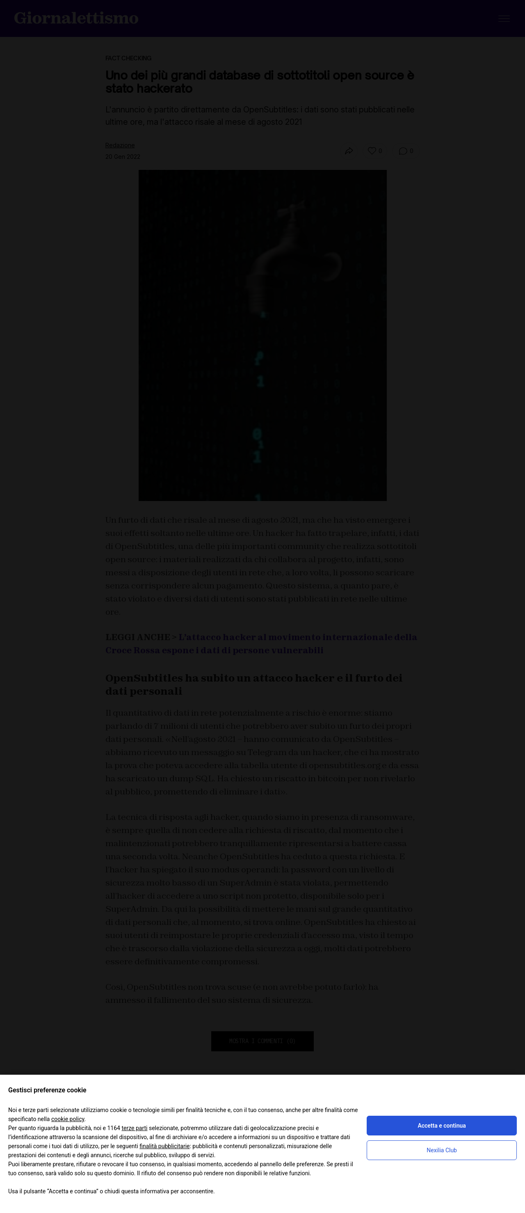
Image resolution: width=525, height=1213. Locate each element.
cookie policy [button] (67, 1119)
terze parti (134, 1128)
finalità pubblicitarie (164, 1146)
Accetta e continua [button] (442, 1125)
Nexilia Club (442, 1150)
